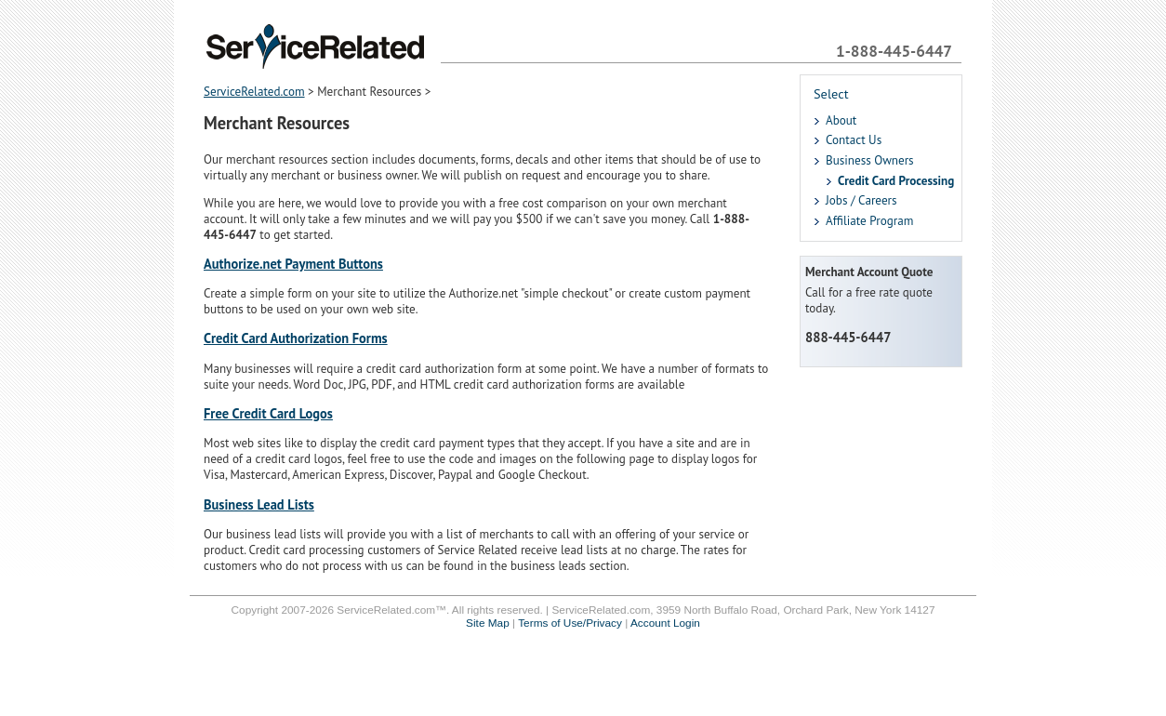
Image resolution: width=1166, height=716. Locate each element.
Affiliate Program (869, 221)
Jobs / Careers (861, 200)
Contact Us (853, 140)
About (841, 120)
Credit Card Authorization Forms (296, 338)
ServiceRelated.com (254, 91)
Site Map (488, 623)
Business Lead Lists (259, 504)
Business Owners (870, 160)
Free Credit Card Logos (268, 413)
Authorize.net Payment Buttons (293, 263)
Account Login (665, 623)
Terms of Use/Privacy (570, 623)
